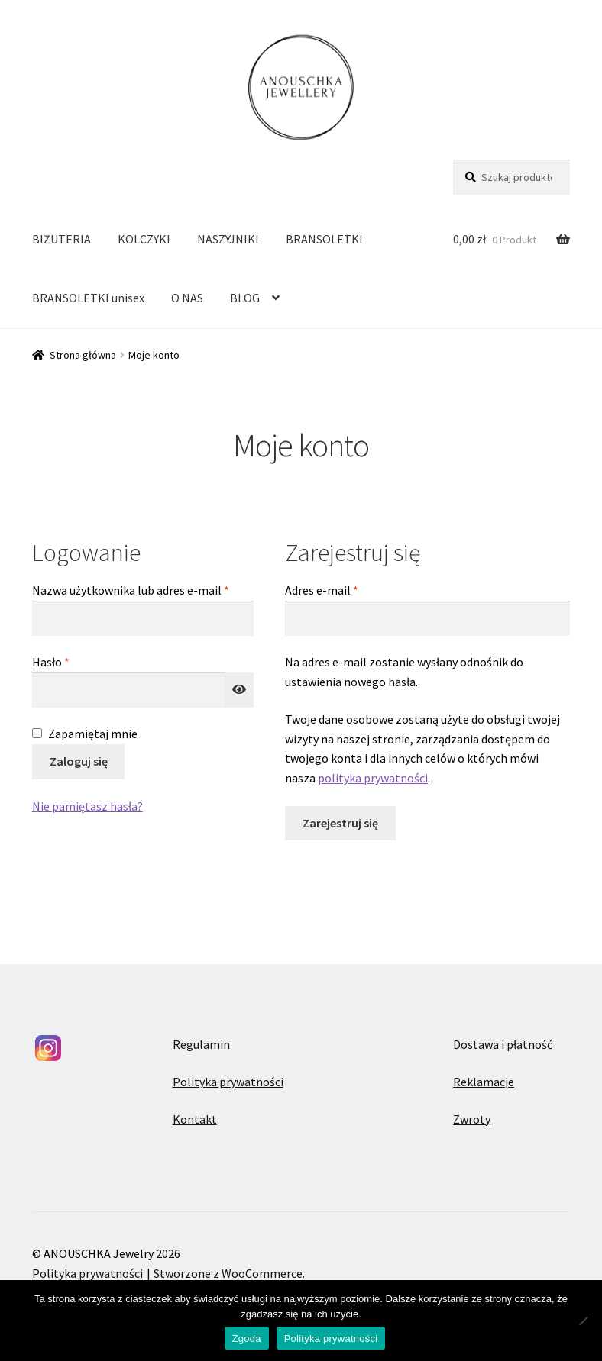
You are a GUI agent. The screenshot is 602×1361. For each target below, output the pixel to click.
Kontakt (195, 1119)
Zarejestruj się (340, 822)
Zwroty (471, 1119)
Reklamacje (483, 1081)
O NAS (187, 297)
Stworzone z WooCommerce (228, 1273)
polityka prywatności (373, 777)
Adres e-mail (350, 589)
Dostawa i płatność (502, 1044)
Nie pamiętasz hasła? (87, 806)
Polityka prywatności (228, 1081)
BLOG (245, 297)
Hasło (79, 661)
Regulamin (201, 1044)
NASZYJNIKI (228, 239)
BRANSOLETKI (324, 239)
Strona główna (83, 355)
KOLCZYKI (144, 239)
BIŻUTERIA (61, 239)
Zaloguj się (79, 761)
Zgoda (246, 1338)
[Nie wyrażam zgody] (583, 1320)
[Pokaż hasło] (239, 690)
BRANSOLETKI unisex (88, 297)
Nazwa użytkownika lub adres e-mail (143, 589)
